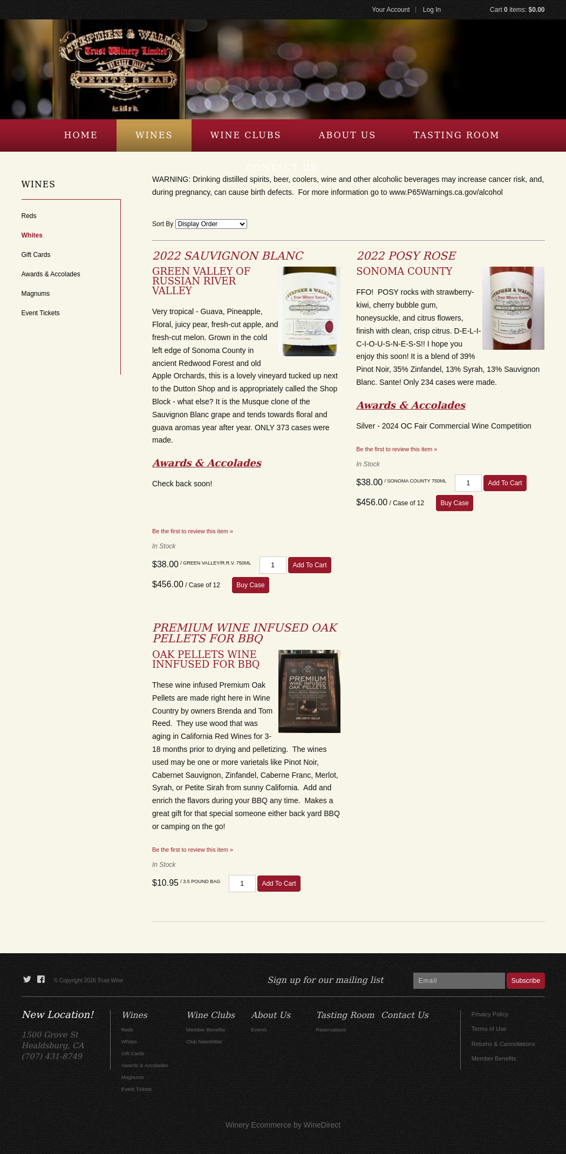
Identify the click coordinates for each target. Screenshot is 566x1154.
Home (81, 135)
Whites (32, 235)
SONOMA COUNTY (404, 271)
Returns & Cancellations (503, 1044)
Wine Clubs (246, 135)
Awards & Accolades (51, 274)
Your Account (391, 9)
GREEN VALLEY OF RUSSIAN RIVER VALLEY (201, 281)
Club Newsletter (204, 1041)
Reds (29, 216)
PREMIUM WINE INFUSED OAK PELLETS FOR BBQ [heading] (244, 633)
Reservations (331, 1030)
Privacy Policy (490, 1014)
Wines (154, 135)
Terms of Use (489, 1029)
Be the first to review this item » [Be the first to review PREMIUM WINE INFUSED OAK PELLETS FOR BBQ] (192, 849)
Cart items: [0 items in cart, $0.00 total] (517, 9)
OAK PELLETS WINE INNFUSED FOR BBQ (206, 659)
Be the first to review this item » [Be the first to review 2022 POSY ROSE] (396, 449)
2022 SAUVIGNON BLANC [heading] (227, 255)
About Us (347, 135)
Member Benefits (494, 1058)
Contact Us (282, 167)
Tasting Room (457, 135)
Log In (432, 9)
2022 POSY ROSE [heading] (405, 255)
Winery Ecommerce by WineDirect (283, 1125)
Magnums (36, 293)
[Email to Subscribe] (459, 981)
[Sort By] (211, 224)
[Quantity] (273, 565)
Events (259, 1030)
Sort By (162, 224)
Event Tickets (41, 313)
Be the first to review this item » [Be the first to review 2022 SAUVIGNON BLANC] (192, 531)
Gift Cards (36, 255)
